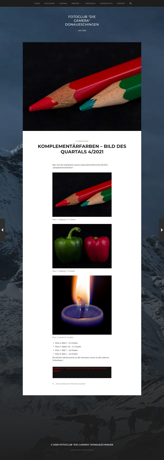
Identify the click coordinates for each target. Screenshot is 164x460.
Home (37, 3)
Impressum (90, 3)
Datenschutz (106, 3)
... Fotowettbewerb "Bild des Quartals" (70, 384)
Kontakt (121, 3)
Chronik (63, 3)
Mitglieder (49, 3)
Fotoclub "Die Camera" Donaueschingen (82, 20)
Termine (75, 3)
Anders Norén (87, 450)
